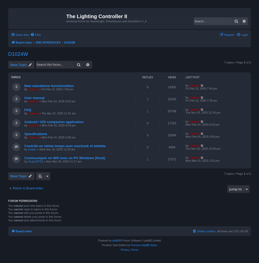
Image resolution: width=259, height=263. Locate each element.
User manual (34, 98)
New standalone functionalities (49, 86)
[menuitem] (35, 35)
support (33, 89)
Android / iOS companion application (54, 122)
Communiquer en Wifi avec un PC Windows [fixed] (64, 158)
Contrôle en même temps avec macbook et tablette (65, 146)
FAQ (27, 110)
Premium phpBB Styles (144, 245)
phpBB (116, 240)
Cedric (32, 149)
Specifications (35, 134)
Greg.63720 (35, 161)
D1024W (18, 54)
